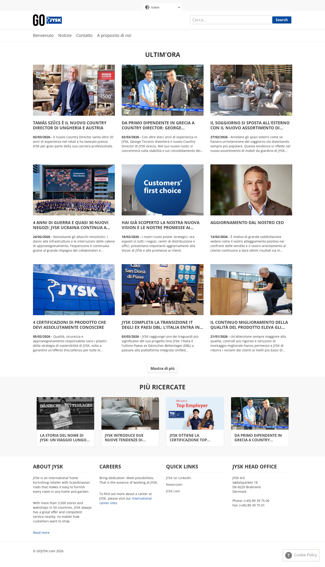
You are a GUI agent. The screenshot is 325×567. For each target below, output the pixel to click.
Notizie (65, 35)
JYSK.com (173, 491)
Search (282, 19)
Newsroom (174, 484)
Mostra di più (163, 368)
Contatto (84, 35)
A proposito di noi (114, 35)
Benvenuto (43, 35)
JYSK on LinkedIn (178, 478)
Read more (41, 532)
